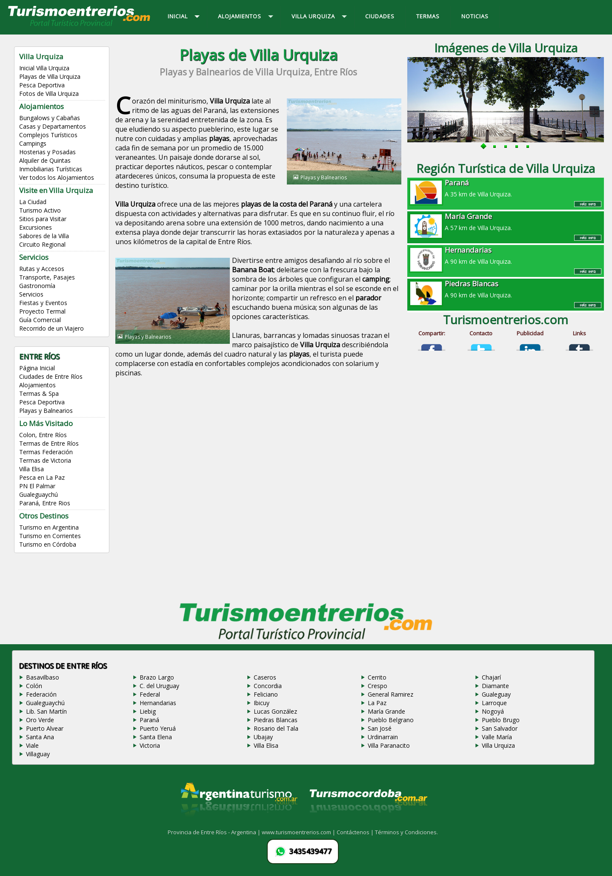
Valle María (497, 737)
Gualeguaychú (38, 494)
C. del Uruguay (159, 686)
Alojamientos (37, 385)
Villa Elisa (31, 469)
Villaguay (38, 754)
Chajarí (491, 677)
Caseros (265, 677)
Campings (32, 143)
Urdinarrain (383, 737)
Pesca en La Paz (42, 477)
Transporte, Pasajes (47, 277)
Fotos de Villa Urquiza (49, 93)
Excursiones (35, 227)
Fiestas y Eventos (43, 303)
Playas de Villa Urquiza (49, 76)
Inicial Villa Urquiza (44, 68)
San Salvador (500, 728)
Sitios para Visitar (42, 219)
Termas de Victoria (45, 460)
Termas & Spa (39, 393)
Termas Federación (46, 452)
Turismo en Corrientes (50, 536)
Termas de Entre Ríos (49, 443)
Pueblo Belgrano (391, 720)
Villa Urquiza (498, 745)
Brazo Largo (157, 677)
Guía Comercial (40, 320)
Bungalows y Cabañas (49, 118)
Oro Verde (40, 720)
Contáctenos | (356, 832)
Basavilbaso (42, 677)
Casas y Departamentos (52, 126)
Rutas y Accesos (41, 269)
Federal (150, 694)
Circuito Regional (42, 244)
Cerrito (377, 677)
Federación (41, 694)
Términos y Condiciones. (406, 832)
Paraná (149, 720)
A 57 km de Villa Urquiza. (505, 221)
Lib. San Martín (46, 711)
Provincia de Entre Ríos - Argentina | (215, 832)
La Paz (377, 703)
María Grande (386, 711)
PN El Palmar (37, 486)
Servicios (31, 294)
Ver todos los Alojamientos (56, 177)
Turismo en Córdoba (47, 544)
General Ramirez (390, 694)
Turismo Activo (40, 210)
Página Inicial (37, 368)
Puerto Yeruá (158, 728)
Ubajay (263, 737)
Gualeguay (496, 694)
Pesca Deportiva (42, 85)
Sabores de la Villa (44, 236)
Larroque (494, 703)
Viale (32, 745)
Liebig (148, 711)
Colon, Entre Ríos (43, 435)
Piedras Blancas (275, 720)
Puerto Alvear (44, 728)
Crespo (377, 686)
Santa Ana (40, 737)
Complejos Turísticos (48, 135)
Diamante (495, 686)
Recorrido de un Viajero (51, 328)
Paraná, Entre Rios (44, 503)
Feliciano (266, 694)
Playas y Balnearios (46, 410)
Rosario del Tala (276, 728)
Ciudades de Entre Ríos (51, 376)
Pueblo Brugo (501, 720)
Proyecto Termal (42, 311)
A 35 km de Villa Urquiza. (505, 188)
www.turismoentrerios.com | (299, 832)
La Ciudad (32, 202)
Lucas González (275, 711)
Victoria (150, 745)
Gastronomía (37, 286)
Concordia (268, 686)
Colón (34, 686)
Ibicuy (261, 703)
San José (380, 728)
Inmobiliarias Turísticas (50, 169)
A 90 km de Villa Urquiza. (505, 255)
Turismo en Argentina (49, 527)
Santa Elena (156, 737)
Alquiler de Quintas (45, 160)
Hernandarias (158, 703)
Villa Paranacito (389, 745)
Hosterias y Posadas (47, 152)
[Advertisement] (258, 456)
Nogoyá (493, 711)
